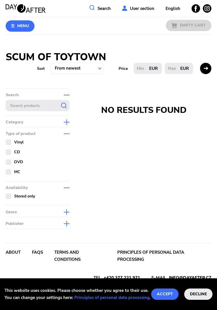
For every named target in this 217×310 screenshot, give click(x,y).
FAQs (37, 252)
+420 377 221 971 (122, 278)
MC (17, 172)
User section (142, 8)
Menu (23, 26)
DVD (18, 162)
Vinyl (18, 142)
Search (104, 8)
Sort (41, 68)
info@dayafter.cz (190, 278)
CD (17, 152)
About (13, 252)
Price (123, 68)
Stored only (24, 196)
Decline (198, 294)
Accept (165, 294)
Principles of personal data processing (111, 297)
